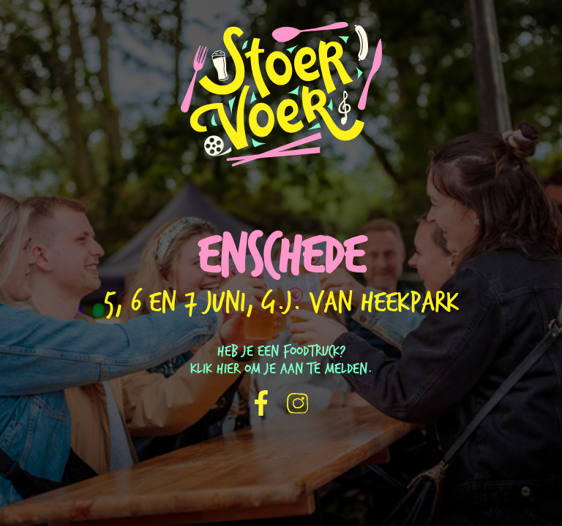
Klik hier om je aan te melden (278, 369)
